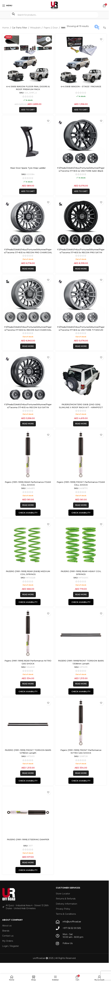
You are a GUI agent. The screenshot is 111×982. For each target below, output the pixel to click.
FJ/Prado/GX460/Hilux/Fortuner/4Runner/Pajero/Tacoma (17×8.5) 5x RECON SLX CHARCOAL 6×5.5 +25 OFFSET (28, 330)
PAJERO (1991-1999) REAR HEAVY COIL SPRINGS (81, 573)
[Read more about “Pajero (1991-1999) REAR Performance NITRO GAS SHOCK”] (28, 684)
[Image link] (8, 894)
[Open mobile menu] (7, 6)
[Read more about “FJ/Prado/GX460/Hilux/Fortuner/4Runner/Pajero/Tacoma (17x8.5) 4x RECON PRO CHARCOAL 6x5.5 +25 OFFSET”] (28, 268)
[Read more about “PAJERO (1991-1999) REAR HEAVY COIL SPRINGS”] (81, 594)
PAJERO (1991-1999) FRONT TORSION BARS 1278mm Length (28, 751)
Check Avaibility (28, 512)
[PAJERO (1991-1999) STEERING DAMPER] (28, 812)
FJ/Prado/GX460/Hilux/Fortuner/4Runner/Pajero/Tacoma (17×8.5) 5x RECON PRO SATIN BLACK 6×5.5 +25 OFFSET (81, 252)
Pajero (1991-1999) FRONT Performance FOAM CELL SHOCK (81, 483)
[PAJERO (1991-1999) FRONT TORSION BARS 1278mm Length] (28, 723)
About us (6, 925)
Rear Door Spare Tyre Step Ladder (28, 168)
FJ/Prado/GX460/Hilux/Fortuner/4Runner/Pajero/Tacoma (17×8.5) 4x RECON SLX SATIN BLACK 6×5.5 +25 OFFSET (28, 407)
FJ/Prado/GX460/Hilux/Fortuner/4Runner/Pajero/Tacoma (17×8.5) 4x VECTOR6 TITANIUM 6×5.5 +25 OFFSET (81, 330)
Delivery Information (66, 903)
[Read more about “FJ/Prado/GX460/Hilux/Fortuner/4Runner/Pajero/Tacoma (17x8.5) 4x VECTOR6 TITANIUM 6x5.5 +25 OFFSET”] (81, 346)
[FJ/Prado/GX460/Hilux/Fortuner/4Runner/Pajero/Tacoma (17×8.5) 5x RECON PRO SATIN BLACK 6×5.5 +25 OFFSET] (81, 222)
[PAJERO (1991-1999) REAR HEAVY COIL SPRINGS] (81, 544)
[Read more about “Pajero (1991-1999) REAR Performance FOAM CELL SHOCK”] (28, 505)
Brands (5, 930)
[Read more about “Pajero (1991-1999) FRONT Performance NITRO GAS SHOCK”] (81, 773)
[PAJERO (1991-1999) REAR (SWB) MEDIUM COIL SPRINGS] (28, 544)
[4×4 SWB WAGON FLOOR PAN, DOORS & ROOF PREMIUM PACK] (28, 59)
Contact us (7, 935)
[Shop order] (104, 27)
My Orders (7, 941)
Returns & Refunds (65, 898)
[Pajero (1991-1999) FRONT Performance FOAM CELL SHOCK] (81, 455)
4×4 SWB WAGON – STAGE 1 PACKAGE (81, 86)
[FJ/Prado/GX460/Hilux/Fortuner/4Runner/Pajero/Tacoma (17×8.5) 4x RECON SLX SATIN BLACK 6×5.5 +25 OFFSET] (28, 377)
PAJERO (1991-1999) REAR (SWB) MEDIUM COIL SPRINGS (28, 573)
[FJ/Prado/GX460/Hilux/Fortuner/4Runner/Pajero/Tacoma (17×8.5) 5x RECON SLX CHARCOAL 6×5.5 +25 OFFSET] (28, 300)
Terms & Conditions (66, 914)
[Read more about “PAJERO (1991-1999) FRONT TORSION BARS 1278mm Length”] (28, 773)
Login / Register (10, 946)
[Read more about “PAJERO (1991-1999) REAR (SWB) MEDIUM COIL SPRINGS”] (28, 594)
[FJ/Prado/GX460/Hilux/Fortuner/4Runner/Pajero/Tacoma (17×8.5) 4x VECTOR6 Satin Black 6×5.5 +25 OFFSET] (81, 141)
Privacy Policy (63, 908)
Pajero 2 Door (51, 27)
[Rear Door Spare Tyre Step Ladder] (28, 141)
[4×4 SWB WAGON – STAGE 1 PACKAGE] (81, 59)
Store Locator (63, 893)
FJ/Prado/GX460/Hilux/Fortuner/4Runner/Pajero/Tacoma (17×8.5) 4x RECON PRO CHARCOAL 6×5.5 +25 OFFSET (28, 252)
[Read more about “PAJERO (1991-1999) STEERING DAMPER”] (28, 862)
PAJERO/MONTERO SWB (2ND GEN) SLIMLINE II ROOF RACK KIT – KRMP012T (80, 406)
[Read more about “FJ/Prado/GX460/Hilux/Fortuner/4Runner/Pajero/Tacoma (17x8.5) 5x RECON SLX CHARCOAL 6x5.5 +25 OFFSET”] (28, 346)
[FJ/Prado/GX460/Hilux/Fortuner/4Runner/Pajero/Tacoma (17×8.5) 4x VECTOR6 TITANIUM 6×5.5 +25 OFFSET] (81, 300)
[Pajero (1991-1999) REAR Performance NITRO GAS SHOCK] (28, 634)
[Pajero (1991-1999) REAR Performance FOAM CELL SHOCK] (28, 455)
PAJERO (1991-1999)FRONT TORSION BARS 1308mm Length (81, 662)
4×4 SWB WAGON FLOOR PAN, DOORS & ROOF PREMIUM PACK (28, 88)
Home (5, 27)
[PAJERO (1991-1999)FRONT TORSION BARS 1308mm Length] (81, 634)
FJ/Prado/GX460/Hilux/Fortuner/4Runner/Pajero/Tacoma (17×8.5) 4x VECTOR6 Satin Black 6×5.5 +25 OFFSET (81, 171)
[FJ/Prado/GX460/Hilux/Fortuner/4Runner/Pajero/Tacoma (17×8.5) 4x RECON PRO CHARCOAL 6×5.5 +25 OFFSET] (28, 222)
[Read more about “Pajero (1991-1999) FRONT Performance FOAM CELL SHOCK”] (81, 505)
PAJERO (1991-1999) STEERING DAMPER (28, 839)
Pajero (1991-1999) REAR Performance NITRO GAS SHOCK (28, 662)
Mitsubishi (35, 27)
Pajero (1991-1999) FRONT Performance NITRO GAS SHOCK (81, 751)
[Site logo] (54, 5)
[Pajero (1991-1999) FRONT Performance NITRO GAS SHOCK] (81, 723)
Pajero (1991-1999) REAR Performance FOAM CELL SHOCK (28, 483)
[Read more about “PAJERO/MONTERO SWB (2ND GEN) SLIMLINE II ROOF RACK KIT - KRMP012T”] (81, 423)
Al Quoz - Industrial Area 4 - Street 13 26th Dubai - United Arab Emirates (27, 907)
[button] (28, 109)
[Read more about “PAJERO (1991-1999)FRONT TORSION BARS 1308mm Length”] (81, 684)
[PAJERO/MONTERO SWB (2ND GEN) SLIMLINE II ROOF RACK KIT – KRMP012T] (81, 377)
